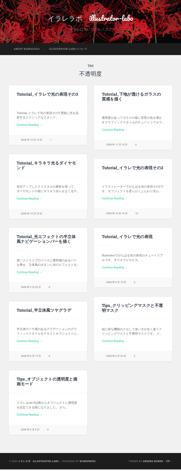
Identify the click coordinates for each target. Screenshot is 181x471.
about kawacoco (27, 50)
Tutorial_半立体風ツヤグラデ (44, 311)
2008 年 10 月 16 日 (116, 215)
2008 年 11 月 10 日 (116, 146)
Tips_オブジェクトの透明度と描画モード (47, 383)
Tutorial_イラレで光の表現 (127, 238)
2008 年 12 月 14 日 (31, 142)
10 (136, 215)
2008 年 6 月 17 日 (31, 358)
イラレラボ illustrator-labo (90, 18)
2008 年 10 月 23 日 (31, 215)
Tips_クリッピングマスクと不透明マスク (132, 309)
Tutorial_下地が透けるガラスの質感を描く (131, 98)
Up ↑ (169, 462)
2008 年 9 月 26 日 (31, 289)
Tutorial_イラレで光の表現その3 (47, 95)
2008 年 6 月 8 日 (30, 431)
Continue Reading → (30, 126)
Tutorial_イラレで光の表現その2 (132, 169)
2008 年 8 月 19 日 (116, 284)
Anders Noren (153, 462)
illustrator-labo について (68, 50)
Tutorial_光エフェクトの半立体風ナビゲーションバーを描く (46, 240)
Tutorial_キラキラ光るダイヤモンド (46, 167)
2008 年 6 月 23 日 (116, 358)
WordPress (88, 462)
